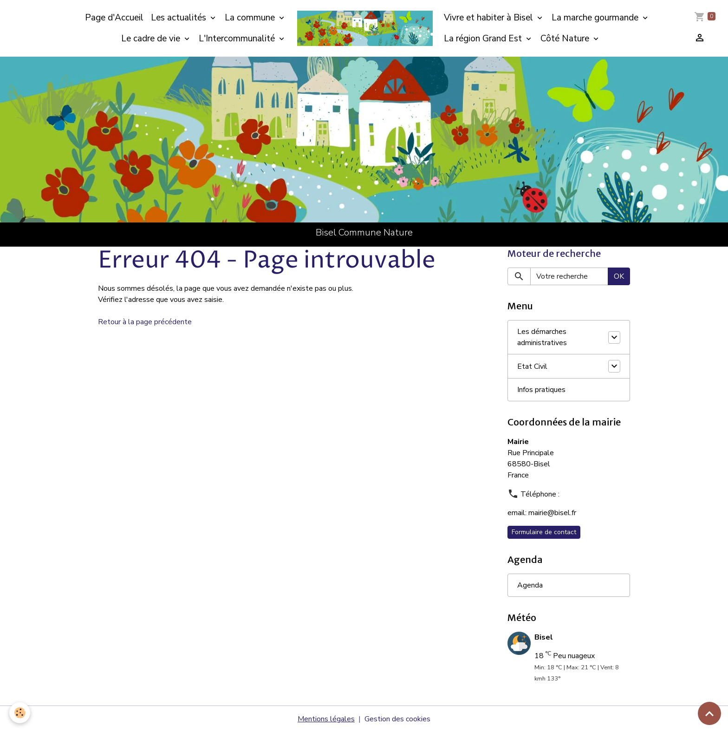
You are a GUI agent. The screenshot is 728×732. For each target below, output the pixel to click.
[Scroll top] (709, 713)
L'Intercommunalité (238, 39)
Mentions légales (326, 719)
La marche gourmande (596, 18)
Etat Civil (532, 366)
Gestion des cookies (397, 719)
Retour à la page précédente (145, 322)
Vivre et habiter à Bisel (489, 18)
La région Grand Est (484, 39)
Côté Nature (566, 39)
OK (619, 276)
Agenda (530, 585)
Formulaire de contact (544, 532)
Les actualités (179, 18)
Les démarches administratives (542, 337)
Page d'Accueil (114, 18)
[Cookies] (19, 712)
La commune (251, 18)
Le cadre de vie (151, 39)
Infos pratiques (541, 390)
